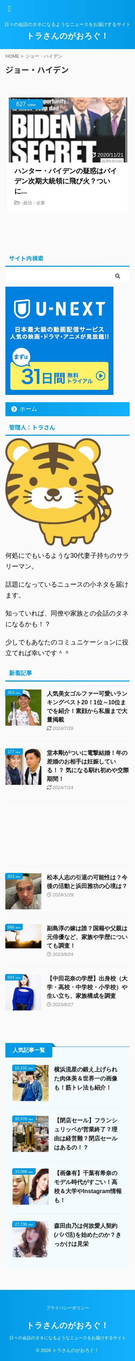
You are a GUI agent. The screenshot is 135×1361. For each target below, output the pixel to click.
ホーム (28, 409)
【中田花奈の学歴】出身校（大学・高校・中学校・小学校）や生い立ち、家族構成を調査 (87, 987)
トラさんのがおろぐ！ (67, 35)
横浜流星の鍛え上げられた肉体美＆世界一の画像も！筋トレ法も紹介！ (85, 1078)
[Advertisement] (67, 835)
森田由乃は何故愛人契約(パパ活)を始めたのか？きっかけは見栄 (87, 1235)
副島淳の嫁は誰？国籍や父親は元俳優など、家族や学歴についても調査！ (87, 937)
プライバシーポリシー (67, 1307)
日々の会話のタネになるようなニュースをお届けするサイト (67, 1337)
